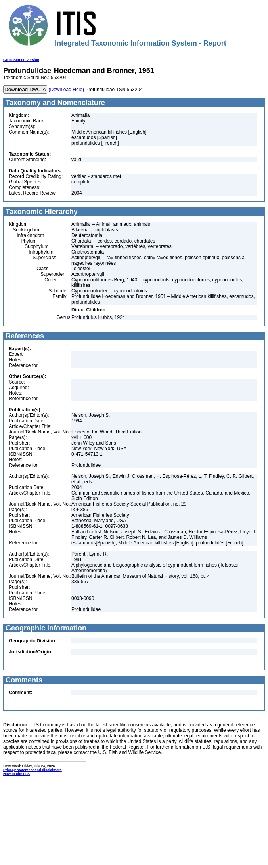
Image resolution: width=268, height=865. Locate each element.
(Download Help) (66, 89)
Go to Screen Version (21, 60)
